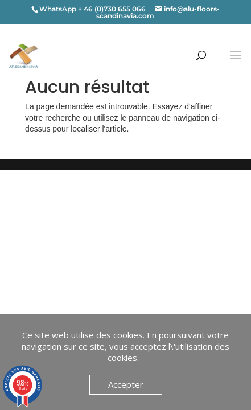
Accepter (125, 384)
